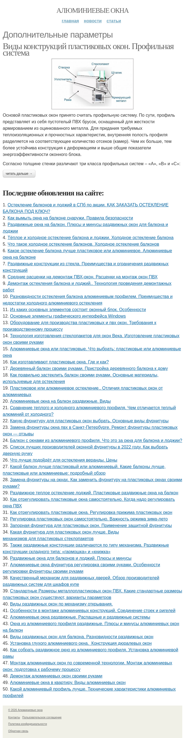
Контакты (14, 717)
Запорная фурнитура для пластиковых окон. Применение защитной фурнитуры (91, 525)
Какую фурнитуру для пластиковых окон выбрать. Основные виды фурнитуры (89, 420)
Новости (93, 21)
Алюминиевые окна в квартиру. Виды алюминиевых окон (68, 682)
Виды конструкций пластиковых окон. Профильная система (88, 49)
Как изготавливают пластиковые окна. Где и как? (59, 362)
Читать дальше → (19, 174)
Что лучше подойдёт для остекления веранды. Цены (63, 460)
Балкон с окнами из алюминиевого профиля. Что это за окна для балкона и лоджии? (96, 440)
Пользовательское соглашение (42, 717)
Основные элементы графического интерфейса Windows (68, 316)
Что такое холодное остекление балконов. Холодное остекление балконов (83, 244)
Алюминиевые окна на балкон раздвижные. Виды (60, 401)
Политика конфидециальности (27, 723)
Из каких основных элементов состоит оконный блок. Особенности (78, 309)
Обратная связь (18, 731)
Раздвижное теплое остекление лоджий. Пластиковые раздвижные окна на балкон (94, 492)
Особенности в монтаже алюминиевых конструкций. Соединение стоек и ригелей (92, 610)
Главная (70, 21)
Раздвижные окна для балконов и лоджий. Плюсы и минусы (71, 558)
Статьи (114, 21)
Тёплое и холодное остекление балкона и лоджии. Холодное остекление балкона (91, 237)
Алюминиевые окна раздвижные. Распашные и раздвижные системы (80, 617)
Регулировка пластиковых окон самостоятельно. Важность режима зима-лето (89, 519)
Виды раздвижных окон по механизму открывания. (61, 604)
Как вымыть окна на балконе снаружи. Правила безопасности (70, 218)
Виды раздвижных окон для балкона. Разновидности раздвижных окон (81, 636)
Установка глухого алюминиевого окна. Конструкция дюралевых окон (81, 643)
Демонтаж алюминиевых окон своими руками (56, 676)
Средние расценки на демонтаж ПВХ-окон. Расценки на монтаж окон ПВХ (83, 277)
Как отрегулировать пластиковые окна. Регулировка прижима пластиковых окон (91, 512)
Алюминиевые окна (92, 10)
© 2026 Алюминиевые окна (25, 710)
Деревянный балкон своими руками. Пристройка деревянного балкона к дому (89, 368)
